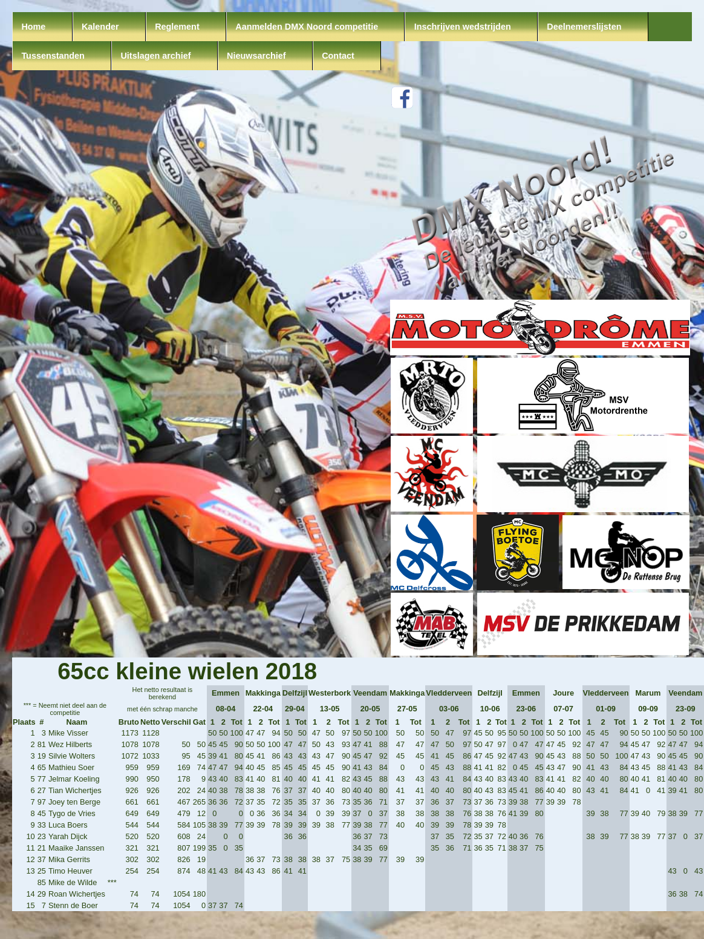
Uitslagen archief (155, 56)
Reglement (177, 26)
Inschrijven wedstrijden (462, 26)
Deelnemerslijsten (584, 26)
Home (33, 26)
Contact (338, 56)
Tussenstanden (53, 56)
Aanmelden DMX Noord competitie (306, 26)
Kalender (100, 26)
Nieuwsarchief (256, 56)
